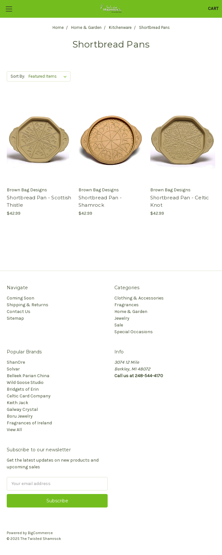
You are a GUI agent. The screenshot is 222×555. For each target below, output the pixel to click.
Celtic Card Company (29, 396)
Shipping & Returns (27, 305)
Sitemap (15, 318)
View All (14, 429)
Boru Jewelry (20, 416)
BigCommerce (40, 533)
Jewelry (121, 318)
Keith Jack (17, 402)
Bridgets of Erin (23, 389)
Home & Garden (130, 311)
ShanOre (16, 362)
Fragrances (126, 305)
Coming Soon (20, 298)
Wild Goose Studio (25, 382)
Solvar (13, 369)
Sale (118, 325)
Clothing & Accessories (139, 298)
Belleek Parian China (28, 375)
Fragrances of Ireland (29, 423)
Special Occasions (133, 331)
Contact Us (18, 311)
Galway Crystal (22, 409)
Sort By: (18, 76)
